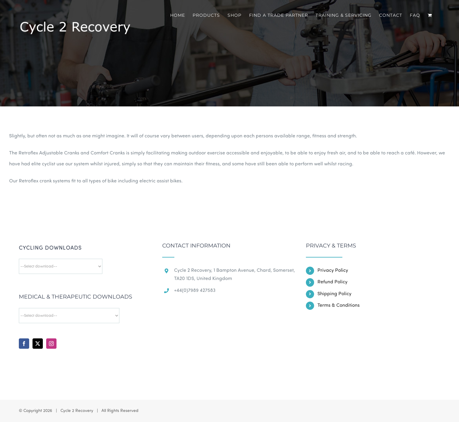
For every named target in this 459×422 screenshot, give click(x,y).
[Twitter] (38, 343)
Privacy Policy (332, 270)
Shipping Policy (334, 294)
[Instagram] (51, 343)
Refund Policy (332, 282)
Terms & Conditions (338, 305)
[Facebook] (24, 343)
